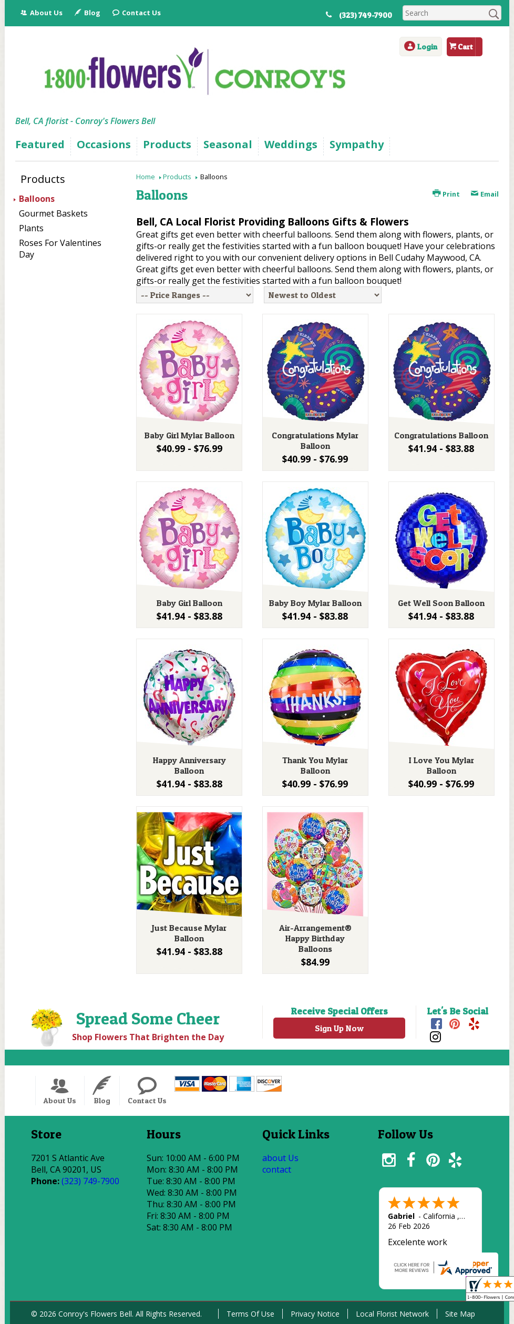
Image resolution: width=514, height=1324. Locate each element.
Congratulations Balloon (441, 435)
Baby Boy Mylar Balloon (315, 603)
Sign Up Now (339, 1028)
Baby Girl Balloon (189, 603)
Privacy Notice (315, 1314)
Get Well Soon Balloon (441, 603)
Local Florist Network (392, 1314)
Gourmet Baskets (53, 213)
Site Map (460, 1314)
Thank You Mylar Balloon (315, 765)
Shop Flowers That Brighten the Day (148, 1037)
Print (446, 194)
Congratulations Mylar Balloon (315, 440)
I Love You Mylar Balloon (441, 765)
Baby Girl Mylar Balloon (189, 435)
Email (484, 194)
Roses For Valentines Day (60, 248)
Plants (31, 228)
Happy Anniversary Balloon (189, 765)
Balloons (37, 198)
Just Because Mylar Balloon (189, 932)
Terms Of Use (250, 1314)
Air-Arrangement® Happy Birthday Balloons (315, 938)
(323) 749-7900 (365, 15)
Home (145, 176)
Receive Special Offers (339, 1011)
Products (177, 176)
